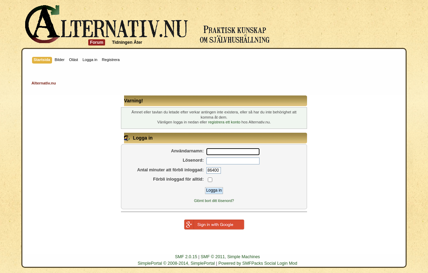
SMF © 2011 (213, 256)
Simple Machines (243, 256)
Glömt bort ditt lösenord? (214, 201)
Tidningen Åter (127, 42)
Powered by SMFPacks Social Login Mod (257, 263)
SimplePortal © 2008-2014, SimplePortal (176, 263)
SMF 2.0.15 (186, 256)
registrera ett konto (224, 122)
